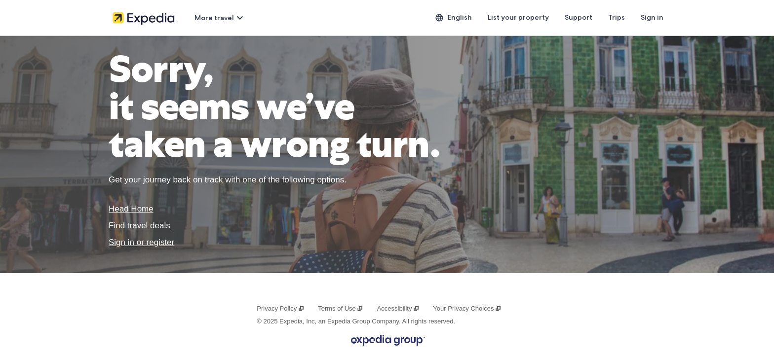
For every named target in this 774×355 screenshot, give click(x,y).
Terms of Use (340, 308)
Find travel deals (139, 225)
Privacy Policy (280, 308)
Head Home (131, 208)
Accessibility (398, 308)
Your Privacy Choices (467, 308)
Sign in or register (141, 242)
